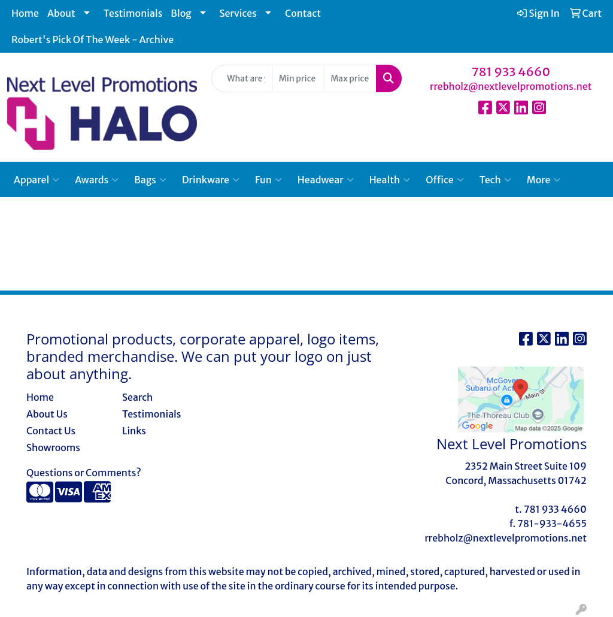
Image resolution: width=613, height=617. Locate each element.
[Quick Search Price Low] (298, 78)
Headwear (326, 180)
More (544, 180)
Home (25, 13)
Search (137, 397)
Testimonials (133, 13)
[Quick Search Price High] (350, 78)
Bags (150, 180)
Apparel (36, 180)
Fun (268, 180)
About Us (47, 414)
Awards (97, 180)
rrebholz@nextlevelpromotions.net (511, 86)
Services (238, 13)
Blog (181, 13)
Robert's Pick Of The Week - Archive (92, 40)
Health (390, 180)
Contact (303, 13)
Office (444, 180)
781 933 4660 (511, 71)
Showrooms (53, 447)
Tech (495, 180)
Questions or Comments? (83, 473)
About (61, 13)
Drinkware (210, 180)
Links (134, 431)
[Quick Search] (241, 78)
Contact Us (50, 431)
